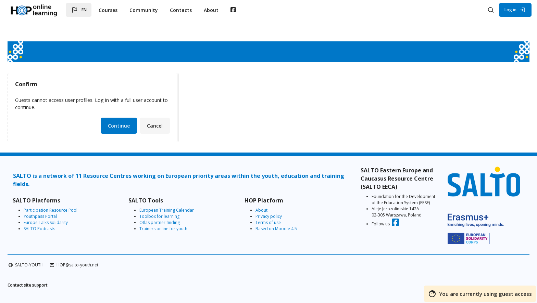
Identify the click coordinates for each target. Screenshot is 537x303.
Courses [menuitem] (108, 10)
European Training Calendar (178, 210)
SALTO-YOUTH (49, 258)
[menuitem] (233, 10)
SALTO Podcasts (59, 229)
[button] (78, 10)
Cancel (175, 126)
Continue (139, 126)
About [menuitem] (211, 10)
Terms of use (270, 223)
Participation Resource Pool (70, 210)
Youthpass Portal (60, 217)
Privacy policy (271, 217)
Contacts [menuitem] (181, 10)
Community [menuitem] (143, 10)
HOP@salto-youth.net (97, 258)
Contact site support (47, 279)
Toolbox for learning (171, 217)
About (264, 210)
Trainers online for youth (175, 229)
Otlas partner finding (171, 223)
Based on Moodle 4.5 (278, 229)
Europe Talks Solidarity (65, 223)
